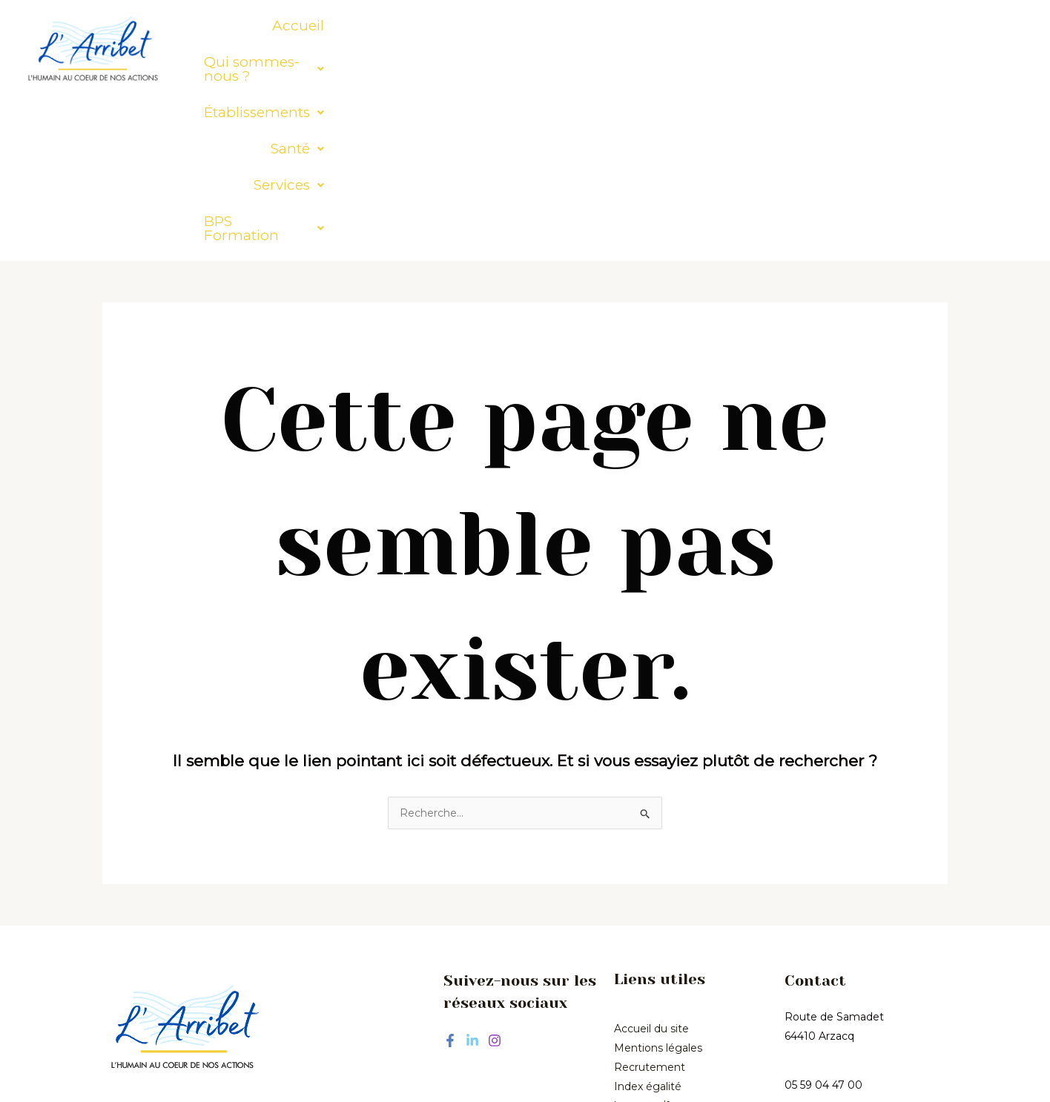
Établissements (586, 25)
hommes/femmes (662, 945)
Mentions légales (658, 887)
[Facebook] (450, 879)
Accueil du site (651, 867)
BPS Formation (897, 25)
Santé (695, 25)
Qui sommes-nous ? (426, 25)
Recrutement (649, 906)
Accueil (300, 25)
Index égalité (647, 925)
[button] (426, 25)
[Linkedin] (472, 879)
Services (779, 25)
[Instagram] (494, 879)
